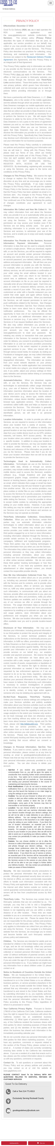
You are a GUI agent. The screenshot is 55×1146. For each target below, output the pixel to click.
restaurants (14, 1143)
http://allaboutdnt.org (29, 724)
